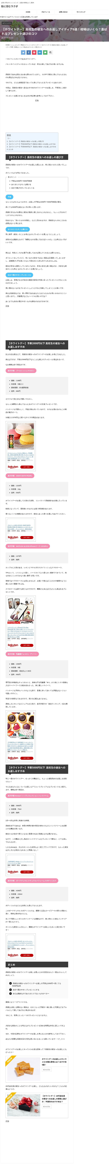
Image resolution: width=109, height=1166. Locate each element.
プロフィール (45, 12)
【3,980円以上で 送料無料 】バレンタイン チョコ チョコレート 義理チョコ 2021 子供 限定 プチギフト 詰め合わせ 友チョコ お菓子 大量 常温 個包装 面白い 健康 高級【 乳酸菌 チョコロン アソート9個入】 (20, 746)
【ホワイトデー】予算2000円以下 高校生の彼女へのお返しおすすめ (32, 144)
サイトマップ (81, 12)
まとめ (10, 149)
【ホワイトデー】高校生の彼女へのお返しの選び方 (26, 141)
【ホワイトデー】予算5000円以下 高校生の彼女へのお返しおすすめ (32, 147)
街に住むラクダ (9, 6)
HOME (28, 12)
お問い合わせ (63, 12)
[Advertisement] (37, 117)
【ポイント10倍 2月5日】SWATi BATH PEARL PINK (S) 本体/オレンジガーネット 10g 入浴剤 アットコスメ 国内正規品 (20, 527)
